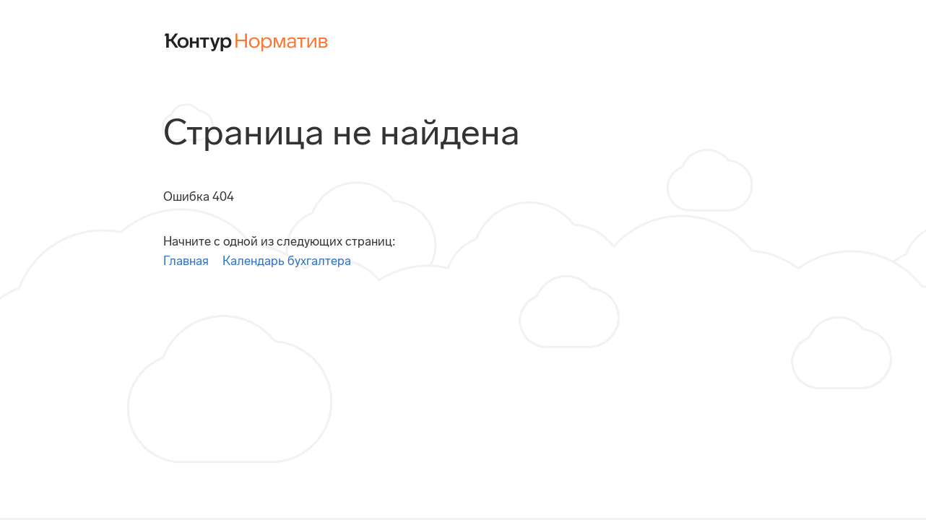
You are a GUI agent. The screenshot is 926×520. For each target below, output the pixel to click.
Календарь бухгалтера (286, 261)
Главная (186, 261)
